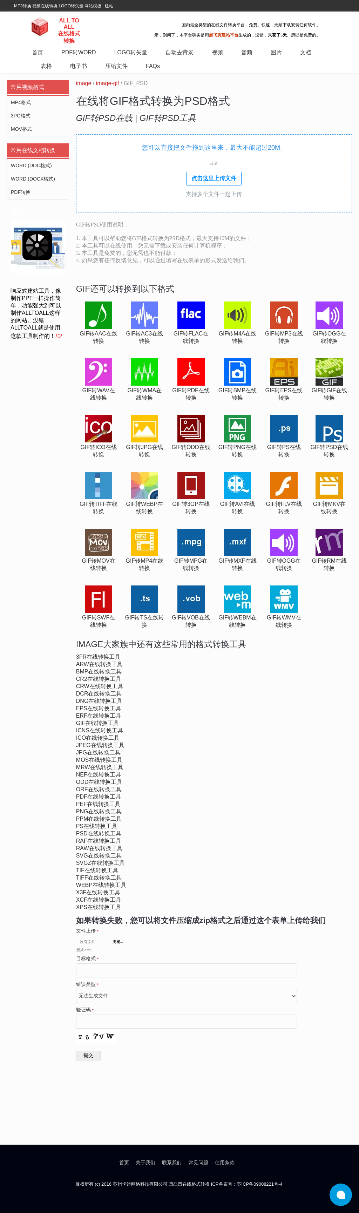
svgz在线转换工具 (100, 863)
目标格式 (87, 958)
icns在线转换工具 (99, 730)
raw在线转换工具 (99, 848)
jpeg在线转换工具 (100, 745)
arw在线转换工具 (99, 664)
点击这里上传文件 (213, 178)
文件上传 (87, 931)
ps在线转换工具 (96, 826)
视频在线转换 (44, 6)
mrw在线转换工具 (100, 767)
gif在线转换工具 (97, 723)
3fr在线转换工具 (98, 657)
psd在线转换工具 (98, 833)
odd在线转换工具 (99, 782)
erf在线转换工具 (98, 716)
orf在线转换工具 (99, 789)
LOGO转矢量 (71, 6)
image (84, 83)
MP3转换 (22, 6)
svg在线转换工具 (99, 856)
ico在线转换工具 (98, 738)
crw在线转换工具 (99, 686)
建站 (109, 6)
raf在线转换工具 (98, 841)
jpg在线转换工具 (98, 752)
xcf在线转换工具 (98, 900)
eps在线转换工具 (98, 708)
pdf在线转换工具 (98, 797)
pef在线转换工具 (98, 804)
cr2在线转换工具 (98, 679)
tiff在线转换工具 (99, 878)
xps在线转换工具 (98, 907)
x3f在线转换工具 (98, 892)
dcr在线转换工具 (99, 694)
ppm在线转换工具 (99, 819)
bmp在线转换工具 (99, 672)
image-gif (107, 83)
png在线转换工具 (99, 811)
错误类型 (87, 984)
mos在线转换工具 (99, 760)
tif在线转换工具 (97, 870)
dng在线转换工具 (99, 701)
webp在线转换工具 (101, 885)
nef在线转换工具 (98, 775)
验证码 (85, 1010)
